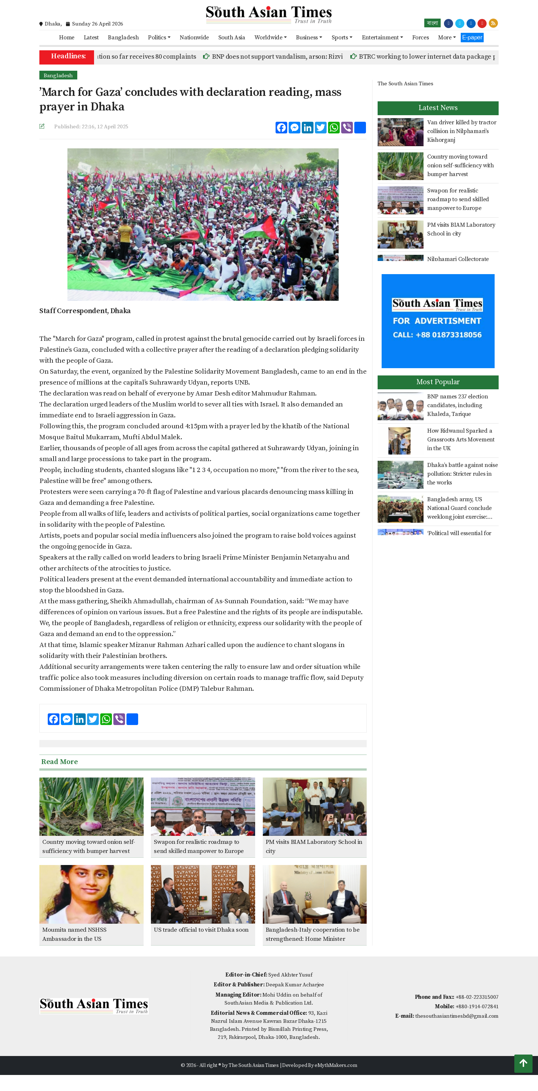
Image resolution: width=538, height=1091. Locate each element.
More (445, 37)
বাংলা (432, 23)
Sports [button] (340, 37)
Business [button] (307, 37)
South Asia (231, 37)
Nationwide (194, 37)
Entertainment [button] (380, 37)
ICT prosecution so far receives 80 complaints (147, 56)
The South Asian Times (405, 83)
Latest (91, 37)
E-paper (472, 37)
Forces (420, 37)
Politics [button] (157, 37)
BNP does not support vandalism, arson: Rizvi (295, 56)
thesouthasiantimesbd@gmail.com (457, 1016)
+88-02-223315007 (477, 997)
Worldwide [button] (268, 37)
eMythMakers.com (336, 1065)
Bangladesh (123, 37)
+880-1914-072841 (477, 1006)
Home (66, 37)
